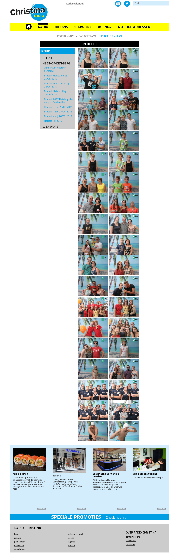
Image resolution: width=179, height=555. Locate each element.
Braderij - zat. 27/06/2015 (58, 111)
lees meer (41, 508)
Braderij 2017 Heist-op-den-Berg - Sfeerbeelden (59, 101)
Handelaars (19, 545)
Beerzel (48, 58)
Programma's (65, 36)
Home (17, 534)
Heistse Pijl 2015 (53, 120)
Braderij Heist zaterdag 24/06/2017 (56, 85)
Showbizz (83, 26)
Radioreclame (87, 36)
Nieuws (61, 26)
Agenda (105, 26)
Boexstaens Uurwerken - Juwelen (106, 475)
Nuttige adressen (134, 26)
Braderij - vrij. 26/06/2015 (58, 116)
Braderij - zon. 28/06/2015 (58, 107)
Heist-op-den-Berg (56, 63)
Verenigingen (20, 549)
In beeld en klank (112, 36)
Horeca (71, 545)
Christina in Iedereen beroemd (55, 69)
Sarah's (57, 475)
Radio (43, 26)
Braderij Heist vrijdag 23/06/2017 (55, 93)
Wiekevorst (51, 126)
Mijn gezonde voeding (145, 474)
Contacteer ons (133, 536)
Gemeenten (19, 541)
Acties (71, 538)
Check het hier (117, 517)
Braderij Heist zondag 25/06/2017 (55, 77)
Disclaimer (130, 544)
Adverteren (131, 540)
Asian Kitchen (20, 474)
